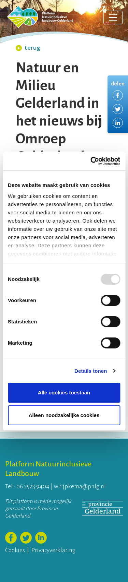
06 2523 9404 (32, 486)
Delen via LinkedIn (118, 123)
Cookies (15, 550)
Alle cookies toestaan (64, 392)
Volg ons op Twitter (26, 538)
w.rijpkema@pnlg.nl (80, 486)
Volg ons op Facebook (11, 538)
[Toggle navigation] (113, 17)
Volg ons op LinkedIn (41, 538)
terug (28, 47)
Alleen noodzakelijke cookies (64, 415)
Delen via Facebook (118, 95)
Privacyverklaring (53, 550)
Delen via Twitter (118, 109)
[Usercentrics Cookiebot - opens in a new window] (91, 161)
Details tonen (90, 371)
